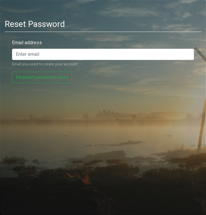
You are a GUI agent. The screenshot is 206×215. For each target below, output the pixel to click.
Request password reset (42, 77)
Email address (27, 42)
